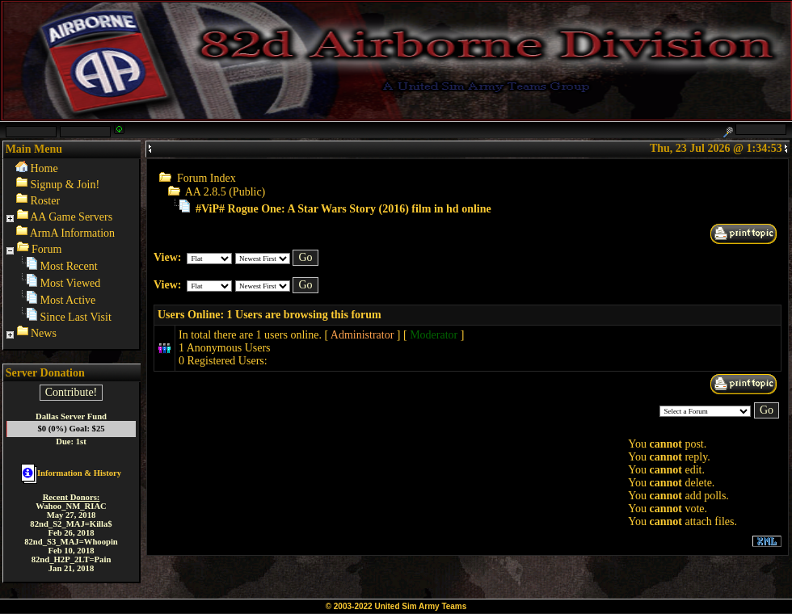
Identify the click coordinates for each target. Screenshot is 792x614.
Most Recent (69, 266)
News (44, 333)
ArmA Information (72, 233)
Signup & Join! (65, 185)
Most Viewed (70, 283)
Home (44, 168)
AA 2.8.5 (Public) (225, 192)
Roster (46, 201)
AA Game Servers (71, 217)
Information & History (71, 473)
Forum (46, 249)
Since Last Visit (76, 317)
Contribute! (71, 392)
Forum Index (206, 178)
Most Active (68, 300)
